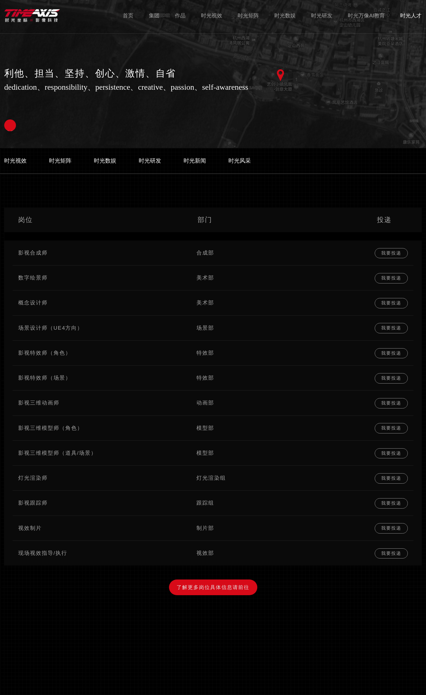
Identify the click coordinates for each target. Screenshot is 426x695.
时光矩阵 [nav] (248, 16)
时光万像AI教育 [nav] (366, 16)
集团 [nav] (154, 16)
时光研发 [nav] (321, 16)
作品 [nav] (180, 16)
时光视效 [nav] (211, 16)
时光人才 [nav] (411, 16)
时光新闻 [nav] (195, 161)
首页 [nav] (128, 16)
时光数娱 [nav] (285, 16)
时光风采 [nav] (239, 161)
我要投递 (391, 252)
